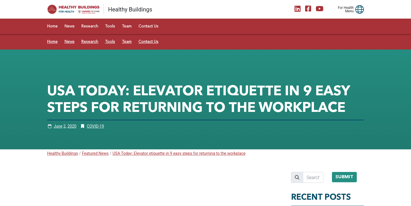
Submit (344, 177)
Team (127, 26)
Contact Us (148, 26)
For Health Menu (346, 9)
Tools (110, 26)
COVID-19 (95, 126)
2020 (71, 126)
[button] (359, 9)
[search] (313, 177)
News (69, 26)
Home (52, 26)
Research (89, 26)
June (58, 126)
